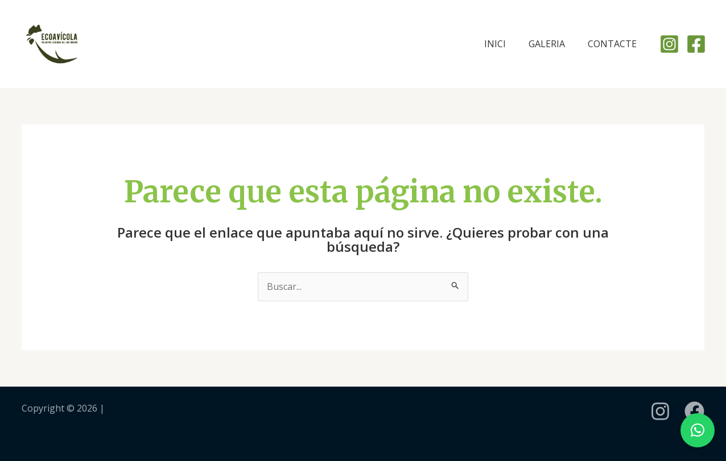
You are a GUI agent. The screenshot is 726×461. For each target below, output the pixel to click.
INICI (495, 44)
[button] (697, 430)
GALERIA (547, 44)
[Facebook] (696, 44)
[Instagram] (669, 44)
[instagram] (660, 411)
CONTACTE (612, 44)
